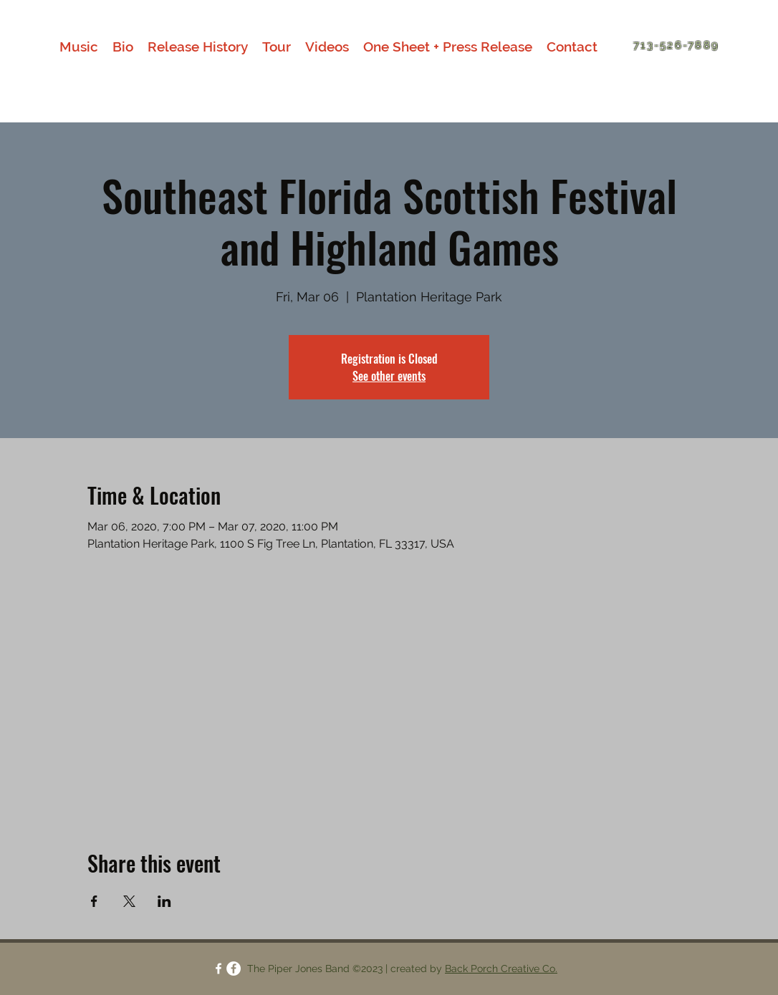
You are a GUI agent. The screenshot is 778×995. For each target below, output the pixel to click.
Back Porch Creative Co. (501, 968)
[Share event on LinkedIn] (164, 901)
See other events (389, 375)
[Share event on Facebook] (94, 901)
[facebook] (218, 968)
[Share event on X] (129, 901)
